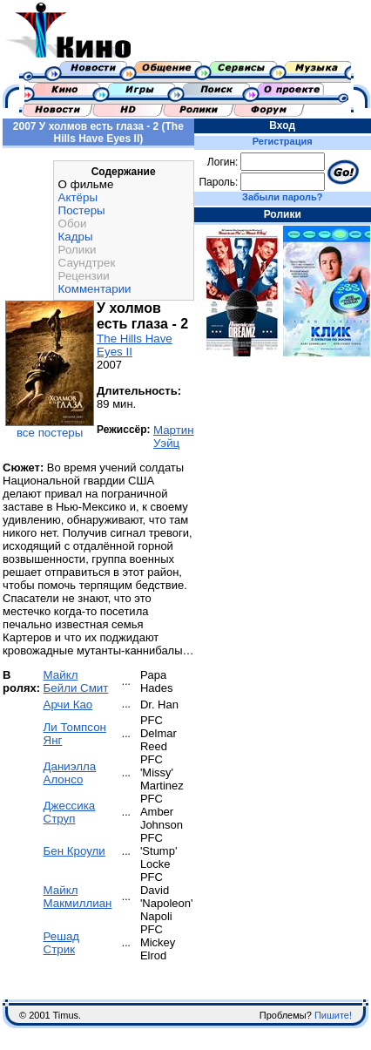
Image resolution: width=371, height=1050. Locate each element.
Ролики (77, 249)
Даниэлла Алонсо (70, 773)
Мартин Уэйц (173, 436)
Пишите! (333, 1015)
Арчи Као (68, 704)
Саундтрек (87, 262)
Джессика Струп (70, 812)
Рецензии (84, 275)
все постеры (50, 432)
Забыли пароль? (282, 197)
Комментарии (95, 288)
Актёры (78, 197)
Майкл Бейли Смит (76, 681)
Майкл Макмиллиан (78, 897)
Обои (72, 223)
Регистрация (283, 141)
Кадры (75, 236)
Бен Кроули (74, 850)
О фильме (86, 184)
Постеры (81, 210)
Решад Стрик (62, 943)
